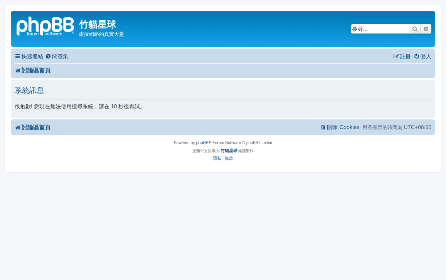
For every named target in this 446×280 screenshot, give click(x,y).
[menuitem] (56, 56)
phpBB (202, 142)
